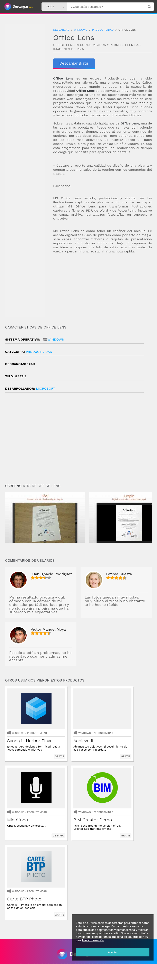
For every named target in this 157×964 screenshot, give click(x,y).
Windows (55, 339)
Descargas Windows (43, 946)
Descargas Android (17, 946)
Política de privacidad (57, 957)
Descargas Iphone (68, 946)
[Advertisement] (102, 289)
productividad (39, 352)
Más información (92, 940)
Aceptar (112, 951)
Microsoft (45, 388)
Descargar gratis (74, 63)
